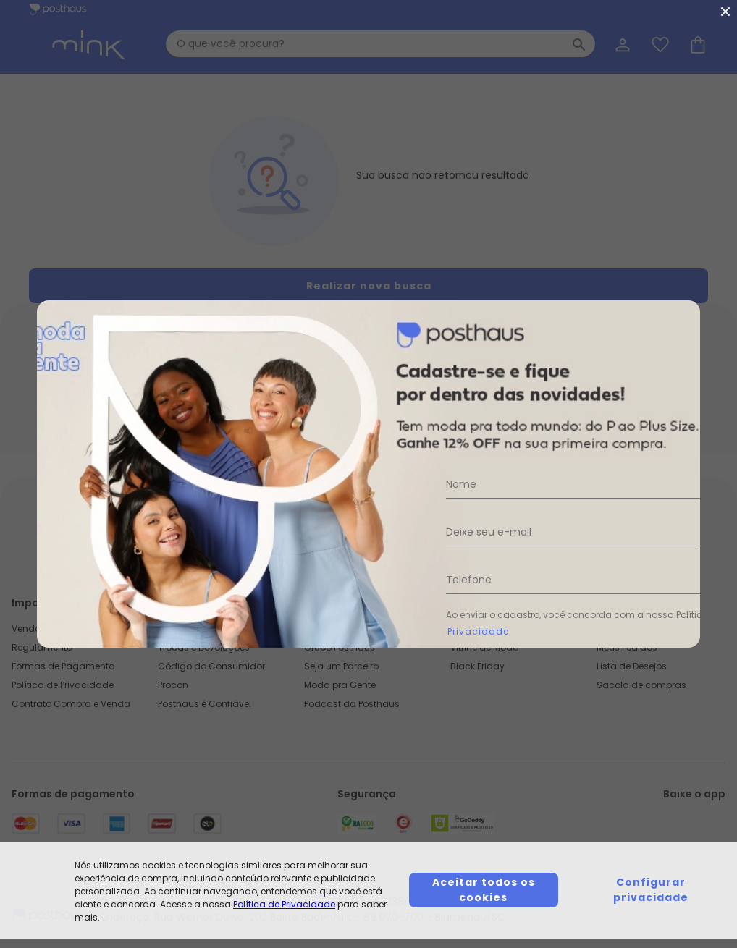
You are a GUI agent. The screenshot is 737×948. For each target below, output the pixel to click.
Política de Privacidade (284, 904)
